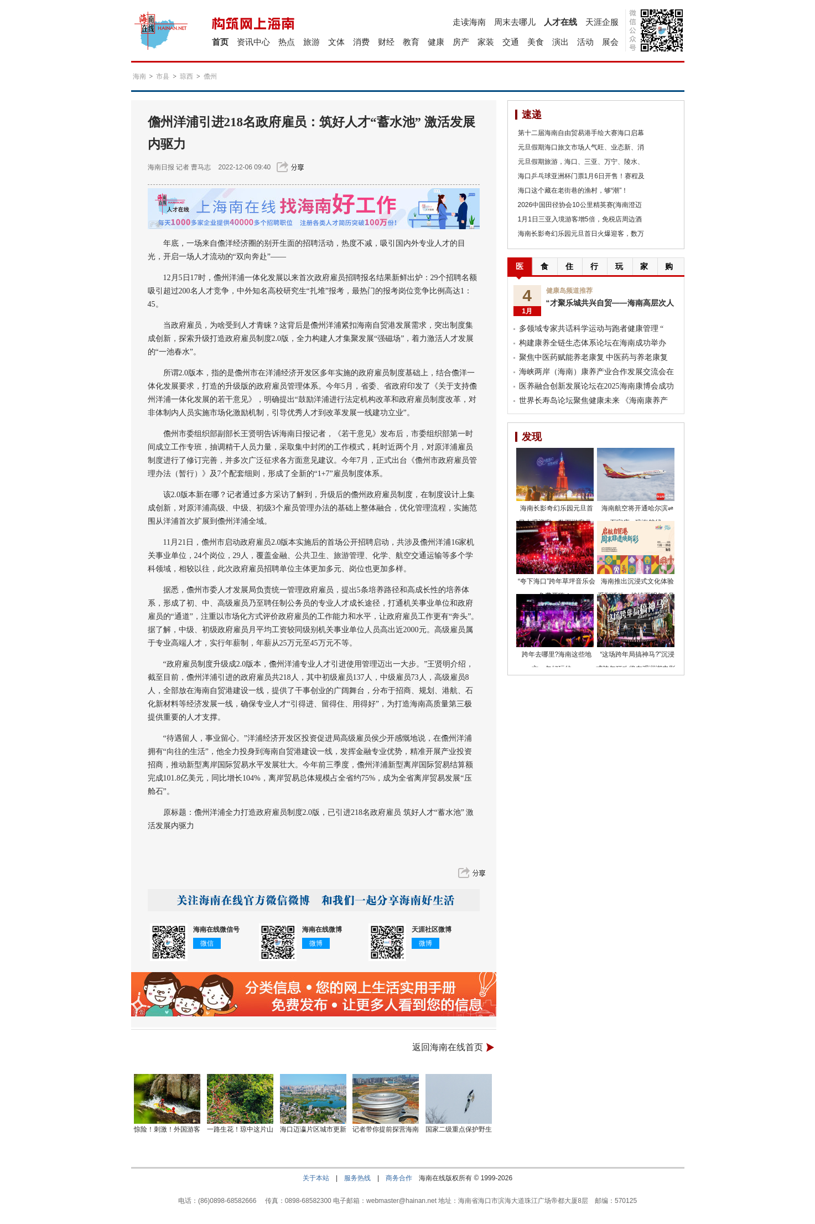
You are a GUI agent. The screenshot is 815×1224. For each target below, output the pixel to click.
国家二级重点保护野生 (458, 1129)
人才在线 (560, 22)
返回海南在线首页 (447, 1047)
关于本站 (316, 1178)
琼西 (186, 76)
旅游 (311, 42)
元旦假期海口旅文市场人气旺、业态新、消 (581, 147)
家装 (485, 42)
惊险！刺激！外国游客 (167, 1129)
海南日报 (161, 167)
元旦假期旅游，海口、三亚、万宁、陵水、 (581, 162)
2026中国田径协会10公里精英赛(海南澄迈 (580, 205)
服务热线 (357, 1178)
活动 (585, 42)
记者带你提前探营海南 (385, 1129)
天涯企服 (602, 22)
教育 (411, 42)
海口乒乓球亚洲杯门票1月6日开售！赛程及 (581, 176)
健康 (436, 42)
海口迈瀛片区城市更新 (313, 1129)
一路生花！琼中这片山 (240, 1129)
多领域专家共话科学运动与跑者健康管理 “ (591, 328)
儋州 (210, 76)
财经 (386, 42)
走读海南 (469, 22)
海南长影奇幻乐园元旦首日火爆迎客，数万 (581, 233)
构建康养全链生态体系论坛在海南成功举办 (592, 343)
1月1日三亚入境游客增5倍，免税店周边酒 (580, 219)
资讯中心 (253, 42)
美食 (535, 42)
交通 (510, 42)
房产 (461, 42)
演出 (560, 42)
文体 (336, 42)
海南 (139, 76)
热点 (286, 42)
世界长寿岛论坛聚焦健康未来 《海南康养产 (593, 400)
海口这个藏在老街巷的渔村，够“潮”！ (573, 190)
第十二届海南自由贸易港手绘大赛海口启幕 (581, 133)
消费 (361, 42)
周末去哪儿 (515, 22)
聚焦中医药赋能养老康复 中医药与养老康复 (593, 357)
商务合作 (399, 1178)
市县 (162, 76)
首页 (220, 42)
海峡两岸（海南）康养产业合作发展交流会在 (596, 372)
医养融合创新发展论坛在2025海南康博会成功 (596, 386)
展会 (610, 42)
